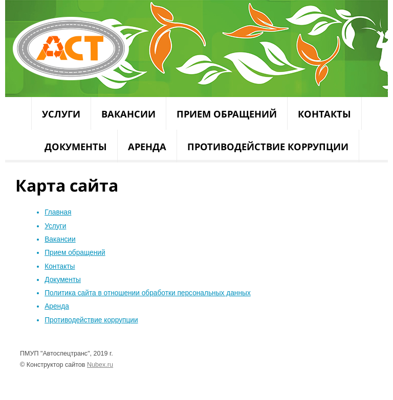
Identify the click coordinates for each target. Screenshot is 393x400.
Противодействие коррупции (267, 146)
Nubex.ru (100, 364)
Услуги (61, 113)
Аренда (147, 146)
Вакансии (128, 113)
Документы (76, 146)
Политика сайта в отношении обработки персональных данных (148, 293)
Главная (58, 212)
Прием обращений (227, 113)
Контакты (324, 113)
